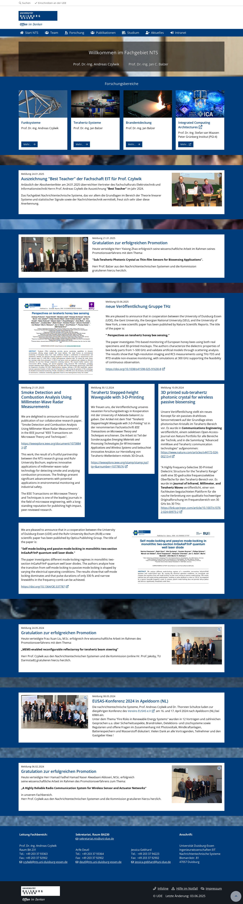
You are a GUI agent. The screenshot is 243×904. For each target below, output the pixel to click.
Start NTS (29, 32)
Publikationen (103, 32)
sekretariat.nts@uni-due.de (96, 838)
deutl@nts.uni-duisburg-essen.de (100, 862)
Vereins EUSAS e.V (139, 711)
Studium (130, 32)
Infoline (160, 888)
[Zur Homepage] (38, 18)
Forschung (74, 32)
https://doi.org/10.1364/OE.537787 (43, 586)
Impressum (211, 888)
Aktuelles (155, 32)
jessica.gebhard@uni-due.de (153, 862)
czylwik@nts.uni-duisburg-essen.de (45, 862)
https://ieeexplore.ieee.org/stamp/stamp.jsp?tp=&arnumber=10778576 (119, 464)
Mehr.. (27, 144)
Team (51, 32)
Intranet (178, 32)
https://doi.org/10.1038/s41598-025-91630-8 (133, 369)
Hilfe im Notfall (184, 888)
